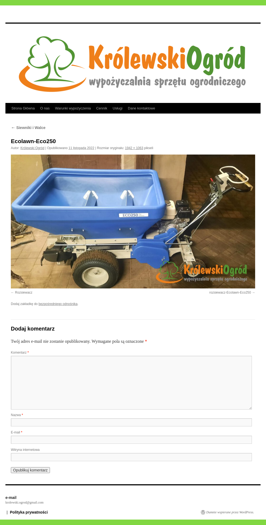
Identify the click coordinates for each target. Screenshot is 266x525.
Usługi (117, 108)
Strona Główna (23, 108)
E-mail (16, 432)
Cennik (101, 108)
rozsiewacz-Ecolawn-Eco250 (230, 292)
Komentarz (20, 352)
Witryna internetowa (25, 450)
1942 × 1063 (134, 148)
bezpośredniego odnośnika (58, 304)
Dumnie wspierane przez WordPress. (230, 512)
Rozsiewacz (23, 292)
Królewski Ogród (32, 148)
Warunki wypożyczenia (73, 108)
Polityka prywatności (29, 512)
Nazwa (17, 415)
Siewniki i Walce (28, 127)
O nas (45, 108)
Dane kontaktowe (141, 108)
